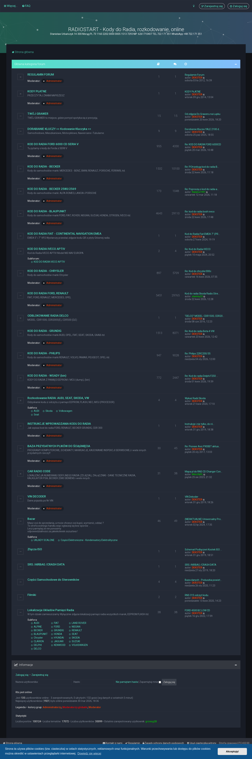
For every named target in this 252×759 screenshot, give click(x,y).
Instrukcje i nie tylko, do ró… (199, 424)
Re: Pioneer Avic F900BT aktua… (202, 446)
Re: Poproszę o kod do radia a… (202, 189)
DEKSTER (197, 77)
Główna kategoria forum (29, 64)
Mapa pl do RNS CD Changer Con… (203, 471)
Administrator (52, 81)
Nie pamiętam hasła (127, 681)
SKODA (74, 637)
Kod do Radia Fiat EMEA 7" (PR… (202, 234)
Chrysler (37, 637)
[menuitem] (26, 5)
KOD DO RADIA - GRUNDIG (44, 331)
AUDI (35, 410)
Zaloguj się (22, 675)
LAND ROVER (77, 623)
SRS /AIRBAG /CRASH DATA (46, 564)
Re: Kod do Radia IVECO (198, 249)
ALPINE (36, 626)
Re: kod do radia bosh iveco (200, 211)
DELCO (36, 648)
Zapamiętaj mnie (150, 681)
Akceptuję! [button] (232, 751)
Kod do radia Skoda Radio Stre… (202, 293)
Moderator (95, 707)
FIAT (55, 623)
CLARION (37, 641)
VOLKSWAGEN (78, 645)
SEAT (73, 634)
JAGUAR (57, 641)
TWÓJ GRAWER (37, 113)
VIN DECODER (36, 496)
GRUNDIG (57, 630)
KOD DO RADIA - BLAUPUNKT (46, 211)
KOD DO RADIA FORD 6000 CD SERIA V (53, 144)
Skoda (47, 410)
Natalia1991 (198, 192)
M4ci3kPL (197, 474)
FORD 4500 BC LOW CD (197, 610)
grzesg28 (151, 721)
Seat (35, 414)
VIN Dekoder (191, 496)
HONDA (56, 634)
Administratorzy (52, 707)
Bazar (31, 519)
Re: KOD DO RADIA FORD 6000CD (203, 144)
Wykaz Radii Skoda (195, 398)
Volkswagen (64, 410)
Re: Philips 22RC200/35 (198, 353)
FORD (55, 626)
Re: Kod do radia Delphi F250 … (201, 376)
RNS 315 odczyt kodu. (197, 595)
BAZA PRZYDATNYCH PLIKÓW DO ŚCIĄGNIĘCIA (58, 446)
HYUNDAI (57, 637)
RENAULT (75, 630)
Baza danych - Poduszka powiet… (203, 580)
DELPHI (36, 645)
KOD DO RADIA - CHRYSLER (45, 271)
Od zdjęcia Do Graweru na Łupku (202, 114)
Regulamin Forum (194, 74)
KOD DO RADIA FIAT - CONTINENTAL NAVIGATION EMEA (64, 233)
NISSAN (74, 626)
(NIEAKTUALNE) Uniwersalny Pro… (203, 519)
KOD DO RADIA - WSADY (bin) (46, 375)
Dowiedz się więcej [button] (89, 753)
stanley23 (197, 296)
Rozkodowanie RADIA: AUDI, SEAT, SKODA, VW (58, 398)
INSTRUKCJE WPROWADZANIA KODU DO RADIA (59, 423)
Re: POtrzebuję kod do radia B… (202, 166)
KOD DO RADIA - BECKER (43, 166)
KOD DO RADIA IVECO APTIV (46, 249)
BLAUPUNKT (39, 634)
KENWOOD (58, 645)
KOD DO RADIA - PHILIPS (43, 353)
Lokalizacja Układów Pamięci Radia (50, 610)
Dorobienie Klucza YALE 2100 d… (202, 129)
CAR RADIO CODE (39, 471)
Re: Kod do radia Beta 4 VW (199, 331)
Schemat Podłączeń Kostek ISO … (203, 549)
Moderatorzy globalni (75, 707)
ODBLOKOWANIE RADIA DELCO (47, 315)
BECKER (37, 630)
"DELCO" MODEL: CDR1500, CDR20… (204, 316)
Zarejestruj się (39, 675)
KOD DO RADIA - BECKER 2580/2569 (51, 189)
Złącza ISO (34, 549)
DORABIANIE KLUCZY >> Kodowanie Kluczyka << (59, 129)
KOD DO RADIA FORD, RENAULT (48, 293)
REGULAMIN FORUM (40, 74)
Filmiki (31, 595)
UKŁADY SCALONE (42, 540)
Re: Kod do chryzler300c (198, 271)
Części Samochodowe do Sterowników (53, 579)
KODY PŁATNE (37, 91)
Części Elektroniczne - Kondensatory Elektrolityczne (88, 540)
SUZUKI (74, 641)
